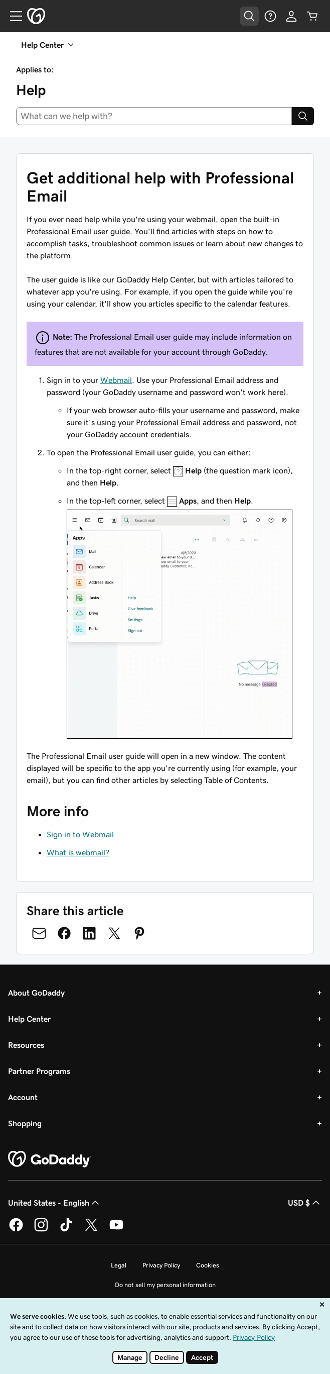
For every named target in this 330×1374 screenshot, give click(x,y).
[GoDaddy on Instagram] (41, 1230)
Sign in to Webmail (80, 834)
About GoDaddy (36, 993)
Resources (26, 1045)
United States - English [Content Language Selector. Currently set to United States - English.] (54, 1203)
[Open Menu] (12, 16)
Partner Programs (39, 1071)
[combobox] (154, 116)
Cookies (207, 1265)
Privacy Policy (161, 1265)
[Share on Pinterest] (139, 933)
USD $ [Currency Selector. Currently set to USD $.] (305, 1203)
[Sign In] (291, 16)
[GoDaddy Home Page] (49, 1159)
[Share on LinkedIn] (89, 933)
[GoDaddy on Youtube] (116, 1230)
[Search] (303, 116)
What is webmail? (78, 852)
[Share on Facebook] (64, 933)
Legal (118, 1265)
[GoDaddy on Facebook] (16, 1230)
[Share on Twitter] (114, 933)
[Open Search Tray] (249, 16)
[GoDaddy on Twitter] (91, 1230)
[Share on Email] (39, 933)
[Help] (270, 16)
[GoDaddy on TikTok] (66, 1230)
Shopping (25, 1123)
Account (23, 1097)
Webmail (116, 380)
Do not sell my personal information (165, 1285)
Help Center (29, 1019)
